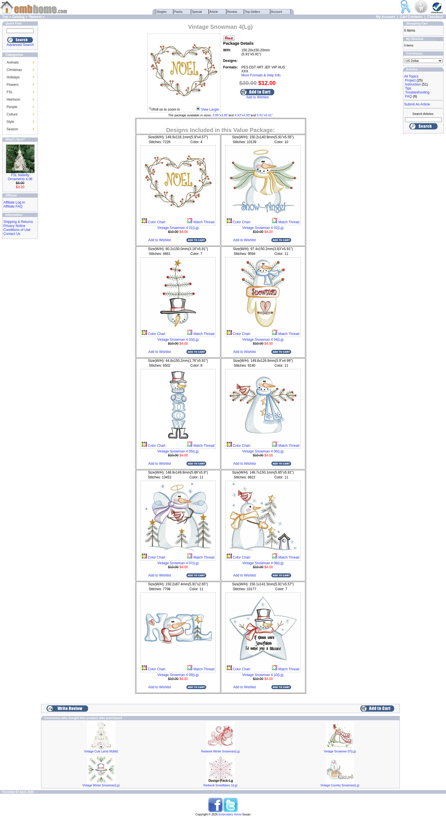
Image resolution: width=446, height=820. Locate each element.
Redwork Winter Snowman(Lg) (220, 751)
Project (410, 80)
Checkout (435, 17)
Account (276, 11)
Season (12, 129)
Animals (13, 62)
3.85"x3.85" (221, 115)
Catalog (18, 17)
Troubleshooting (417, 92)
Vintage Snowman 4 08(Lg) (263, 563)
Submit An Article (417, 104)
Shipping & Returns (18, 222)
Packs (179, 11)
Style (10, 122)
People (12, 107)
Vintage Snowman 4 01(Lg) (178, 228)
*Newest (35, 17)
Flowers (13, 85)
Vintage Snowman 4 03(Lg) (178, 340)
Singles (162, 11)
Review (232, 11)
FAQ (408, 96)
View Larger (210, 109)
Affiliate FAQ (12, 206)
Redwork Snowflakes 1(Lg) (220, 785)
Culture (12, 114)
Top (5, 17)
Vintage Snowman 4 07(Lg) (178, 563)
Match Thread (203, 222)
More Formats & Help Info (260, 75)
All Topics (411, 76)
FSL (10, 92)
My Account (385, 17)
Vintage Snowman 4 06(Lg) (263, 451)
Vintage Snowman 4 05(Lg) (178, 451)
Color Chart (156, 222)
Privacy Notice (14, 226)
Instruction (413, 84)
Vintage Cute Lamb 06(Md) (101, 751)
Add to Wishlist (257, 97)
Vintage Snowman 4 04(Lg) (263, 340)
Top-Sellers (252, 11)
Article (214, 11)
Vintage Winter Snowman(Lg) (100, 785)
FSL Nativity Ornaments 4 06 (20, 177)
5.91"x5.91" (265, 115)
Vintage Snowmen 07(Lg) (340, 751)
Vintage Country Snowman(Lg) (339, 785)
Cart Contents (411, 17)
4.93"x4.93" (243, 115)
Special (197, 11)
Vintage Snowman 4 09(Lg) (178, 675)
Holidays (13, 77)
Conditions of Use (16, 230)
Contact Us (11, 234)
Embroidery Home (230, 814)
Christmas (14, 70)
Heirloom (13, 100)
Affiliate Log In (14, 202)
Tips (408, 88)
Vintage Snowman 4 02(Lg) (263, 228)
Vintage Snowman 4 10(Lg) (263, 675)
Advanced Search (20, 45)
